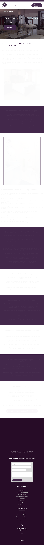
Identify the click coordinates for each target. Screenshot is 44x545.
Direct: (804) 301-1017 (22, 521)
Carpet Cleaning (22, 495)
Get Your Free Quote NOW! (37, 5)
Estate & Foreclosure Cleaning (22, 485)
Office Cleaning (22, 483)
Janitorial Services (22, 493)
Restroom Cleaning (22, 491)
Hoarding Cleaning (22, 487)
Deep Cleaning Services (22, 511)
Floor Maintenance (22, 497)
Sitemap (22, 533)
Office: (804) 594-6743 (22, 522)
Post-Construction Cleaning (22, 489)
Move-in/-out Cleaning (22, 507)
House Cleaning (22, 505)
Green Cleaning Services (22, 513)
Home (5, 11)
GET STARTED (10, 27)
